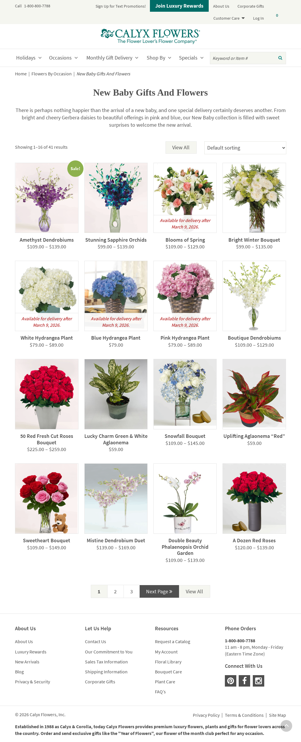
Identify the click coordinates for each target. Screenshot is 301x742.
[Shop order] (245, 148)
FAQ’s (160, 691)
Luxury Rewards (30, 652)
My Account (166, 652)
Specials (188, 57)
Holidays (26, 57)
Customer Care (226, 18)
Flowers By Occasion (51, 74)
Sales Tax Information (106, 662)
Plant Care (165, 682)
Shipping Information (106, 672)
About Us (221, 6)
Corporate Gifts (251, 6)
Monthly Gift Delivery (109, 57)
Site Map (277, 715)
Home (21, 74)
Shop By (156, 57)
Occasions (60, 57)
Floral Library (168, 662)
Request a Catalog (172, 641)
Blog (19, 672)
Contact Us (95, 641)
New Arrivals (27, 662)
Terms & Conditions (244, 715)
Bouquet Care (168, 672)
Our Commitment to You (109, 652)
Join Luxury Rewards (179, 5)
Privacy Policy (206, 715)
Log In (258, 18)
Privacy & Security (32, 682)
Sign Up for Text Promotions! (121, 6)
